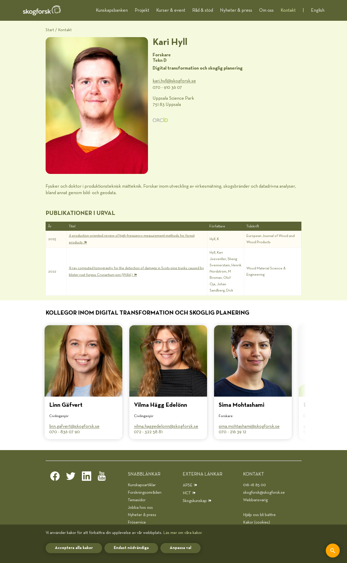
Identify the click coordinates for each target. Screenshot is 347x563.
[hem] (42, 10)
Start (50, 30)
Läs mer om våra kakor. (182, 533)
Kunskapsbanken (112, 10)
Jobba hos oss (140, 508)
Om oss (266, 10)
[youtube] (102, 477)
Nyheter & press (236, 10)
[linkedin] (86, 477)
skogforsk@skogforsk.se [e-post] (264, 492)
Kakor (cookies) (256, 522)
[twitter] (70, 477)
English (317, 10)
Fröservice (137, 522)
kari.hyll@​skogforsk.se (174, 81)
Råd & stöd (202, 10)
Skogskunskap (195, 501)
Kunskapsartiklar (142, 485)
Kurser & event (170, 10)
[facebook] (55, 477)
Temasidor (137, 500)
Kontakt (288, 10)
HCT (187, 493)
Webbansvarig (255, 500)
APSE (188, 485)
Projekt (142, 10)
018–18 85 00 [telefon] (254, 485)
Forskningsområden (144, 492)
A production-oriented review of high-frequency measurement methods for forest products (132, 239)
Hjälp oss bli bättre (259, 515)
